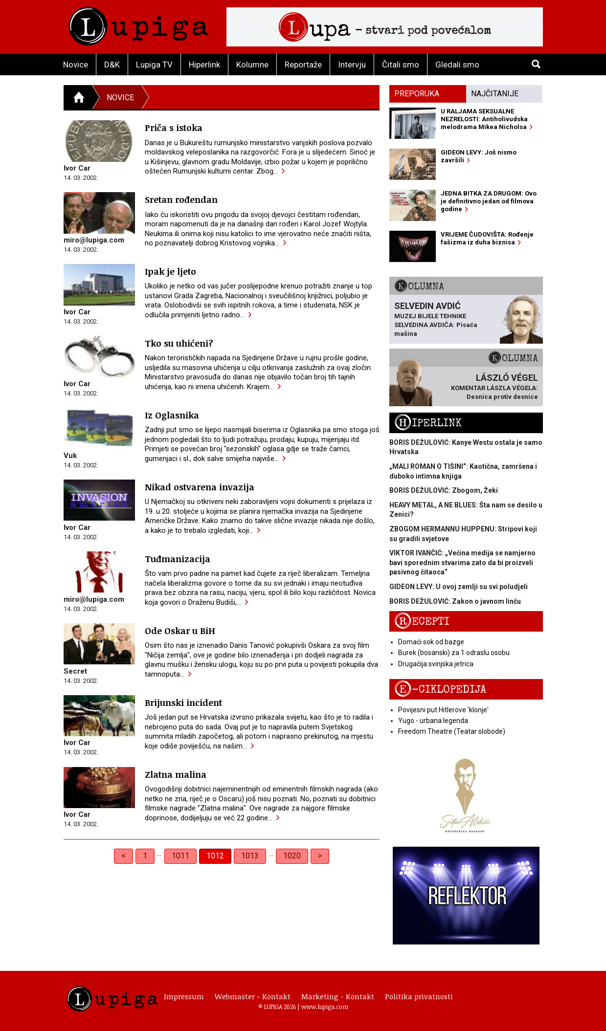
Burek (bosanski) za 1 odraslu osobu (454, 653)
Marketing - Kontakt (337, 996)
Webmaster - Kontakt (253, 996)
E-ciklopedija (440, 689)
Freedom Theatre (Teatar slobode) (451, 731)
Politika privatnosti (419, 996)
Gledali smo (457, 64)
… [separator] (159, 853)
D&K (112, 64)
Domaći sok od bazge (431, 642)
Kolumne (252, 64)
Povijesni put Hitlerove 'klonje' (443, 710)
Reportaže (303, 64)
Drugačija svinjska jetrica (435, 664)
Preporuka (416, 93)
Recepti (421, 622)
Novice (75, 64)
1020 (292, 855)
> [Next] (320, 855)
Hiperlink (204, 64)
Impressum (184, 996)
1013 (250, 855)
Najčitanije (494, 93)
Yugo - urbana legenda (433, 720)
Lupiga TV (154, 64)
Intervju (352, 64)
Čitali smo (400, 64)
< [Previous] (123, 855)
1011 (180, 855)
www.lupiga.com (324, 1006)
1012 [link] (215, 855)
